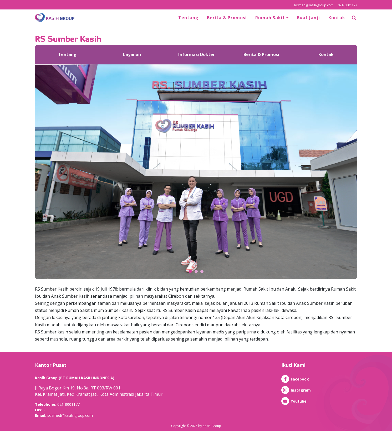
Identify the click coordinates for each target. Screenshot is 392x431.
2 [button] (196, 271)
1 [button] (190, 271)
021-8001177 (347, 5)
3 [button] (201, 271)
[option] (67, 54)
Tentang (188, 18)
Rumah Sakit (270, 18)
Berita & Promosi (227, 18)
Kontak (336, 18)
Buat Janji (308, 18)
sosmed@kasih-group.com (313, 5)
